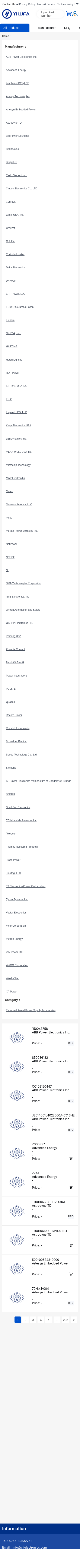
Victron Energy (14, 938)
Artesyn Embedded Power (21, 109)
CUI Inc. (10, 241)
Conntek (11, 201)
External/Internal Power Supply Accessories (30, 1010)
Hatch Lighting (14, 359)
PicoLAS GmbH (15, 662)
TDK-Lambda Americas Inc (21, 820)
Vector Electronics (16, 912)
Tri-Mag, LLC (13, 873)
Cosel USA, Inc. (15, 214)
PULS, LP (11, 688)
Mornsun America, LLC (19, 504)
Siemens (11, 767)
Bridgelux (11, 162)
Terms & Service (45, 4)
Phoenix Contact (15, 649)
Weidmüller (12, 978)
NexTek (10, 557)
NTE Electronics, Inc (17, 596)
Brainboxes (12, 149)
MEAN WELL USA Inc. (19, 451)
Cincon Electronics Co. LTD (21, 188)
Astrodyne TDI (14, 122)
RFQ (67, 28)
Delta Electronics (15, 267)
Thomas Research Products (22, 846)
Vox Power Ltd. (14, 952)
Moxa (9, 517)
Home (6, 36)
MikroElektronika (15, 478)
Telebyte (11, 833)
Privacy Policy (27, 4)
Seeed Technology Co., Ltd (21, 754)
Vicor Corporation (16, 925)
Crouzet (10, 228)
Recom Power (14, 715)
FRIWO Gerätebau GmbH (20, 307)
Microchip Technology (18, 465)
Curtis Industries (15, 254)
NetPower (11, 544)
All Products (11, 28)
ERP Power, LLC (15, 293)
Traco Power (13, 859)
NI (7, 570)
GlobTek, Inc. (13, 333)
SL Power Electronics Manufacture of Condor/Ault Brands (38, 780)
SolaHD (10, 794)
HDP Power (12, 372)
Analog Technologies (18, 96)
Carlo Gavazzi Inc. (16, 175)
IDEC (9, 399)
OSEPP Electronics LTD (19, 623)
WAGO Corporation (17, 965)
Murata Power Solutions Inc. (22, 530)
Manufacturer (46, 28)
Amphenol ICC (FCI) (17, 83)
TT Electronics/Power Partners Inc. (25, 886)
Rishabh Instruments (17, 728)
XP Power (11, 991)
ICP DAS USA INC (16, 386)
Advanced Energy (16, 70)
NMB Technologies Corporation (23, 583)
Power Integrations (16, 675)
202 (65, 1320)
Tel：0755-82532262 (17, 1541)
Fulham (10, 320)
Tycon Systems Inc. (17, 899)
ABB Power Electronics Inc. (21, 56)
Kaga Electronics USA (18, 425)
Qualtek (10, 702)
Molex (9, 491)
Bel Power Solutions (17, 135)
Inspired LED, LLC (16, 412)
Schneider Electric (16, 741)
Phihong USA (13, 636)
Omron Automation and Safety (23, 609)
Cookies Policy (65, 4)
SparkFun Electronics (18, 807)
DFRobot (11, 280)
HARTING (11, 346)
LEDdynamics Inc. (16, 438)
